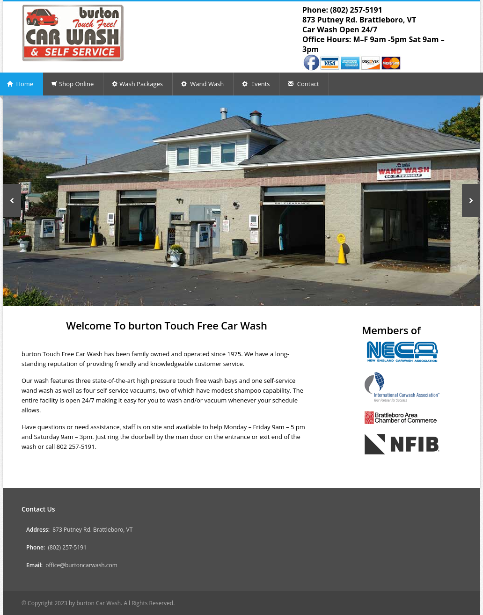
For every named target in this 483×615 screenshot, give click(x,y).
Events (256, 84)
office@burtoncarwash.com (81, 565)
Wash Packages (137, 84)
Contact (303, 84)
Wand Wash (202, 84)
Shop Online (72, 84)
